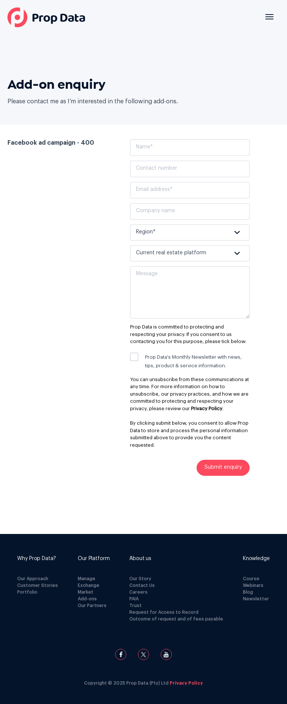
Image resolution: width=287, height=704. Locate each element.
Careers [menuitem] (138, 592)
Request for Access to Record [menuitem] (163, 612)
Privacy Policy (206, 408)
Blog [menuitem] (248, 592)
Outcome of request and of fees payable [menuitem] (176, 619)
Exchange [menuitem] (88, 585)
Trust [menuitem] (135, 605)
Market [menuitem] (85, 592)
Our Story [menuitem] (140, 578)
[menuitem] (37, 558)
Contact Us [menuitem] (142, 585)
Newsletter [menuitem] (256, 599)
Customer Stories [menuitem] (37, 585)
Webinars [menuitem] (253, 585)
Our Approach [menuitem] (32, 578)
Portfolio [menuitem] (27, 592)
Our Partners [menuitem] (92, 605)
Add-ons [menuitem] (87, 599)
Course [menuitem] (251, 578)
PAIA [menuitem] (134, 599)
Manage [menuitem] (86, 578)
